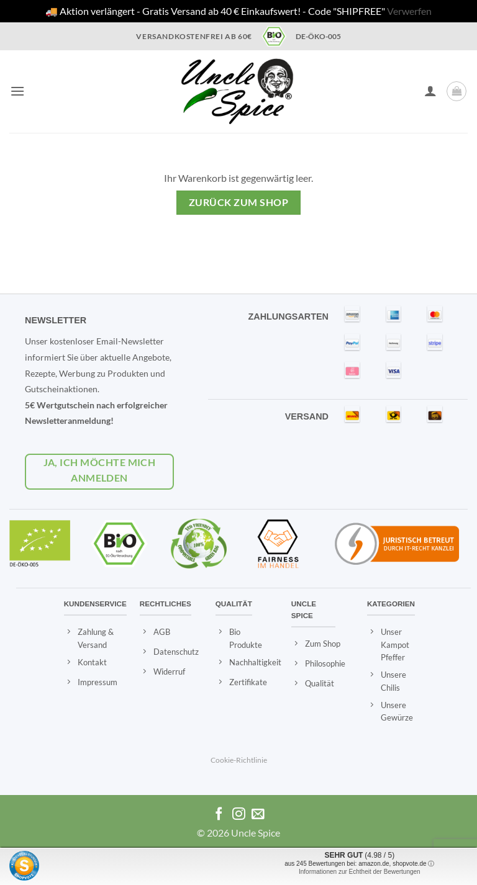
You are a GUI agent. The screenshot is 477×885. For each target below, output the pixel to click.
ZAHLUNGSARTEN (288, 316)
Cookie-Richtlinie (239, 760)
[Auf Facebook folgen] (218, 814)
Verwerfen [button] (409, 11)
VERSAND (307, 416)
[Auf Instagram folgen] (238, 814)
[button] (17, 91)
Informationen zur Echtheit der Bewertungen (359, 871)
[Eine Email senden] (258, 814)
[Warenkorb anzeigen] (456, 91)
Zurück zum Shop (238, 202)
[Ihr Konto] (430, 91)
